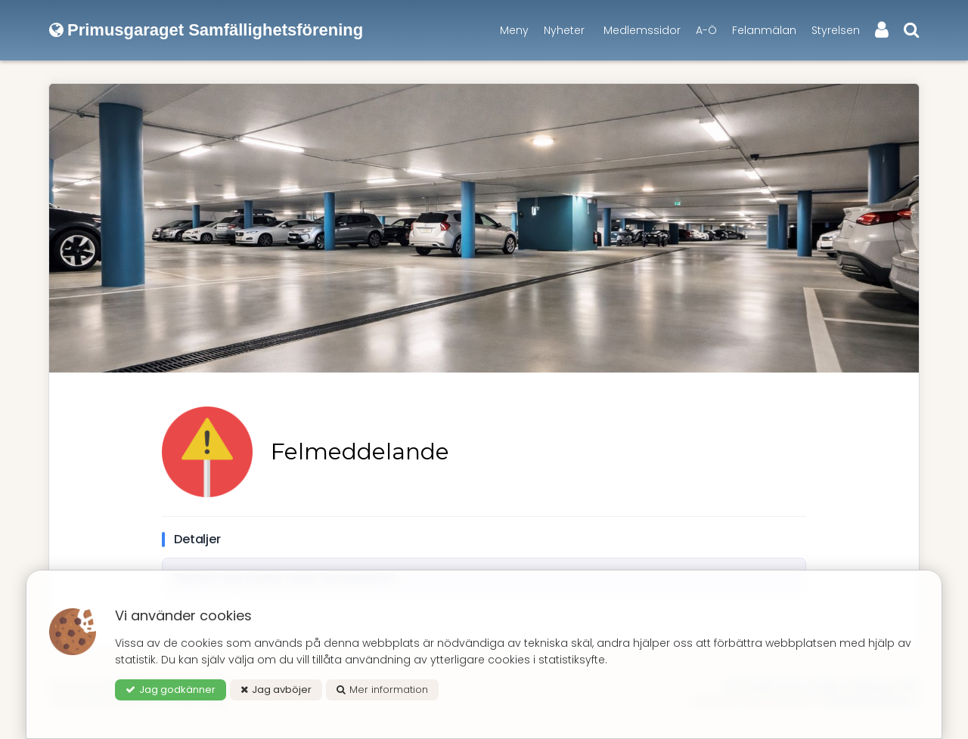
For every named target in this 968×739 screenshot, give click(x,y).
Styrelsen (835, 30)
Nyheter (564, 30)
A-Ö (706, 30)
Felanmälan (764, 30)
